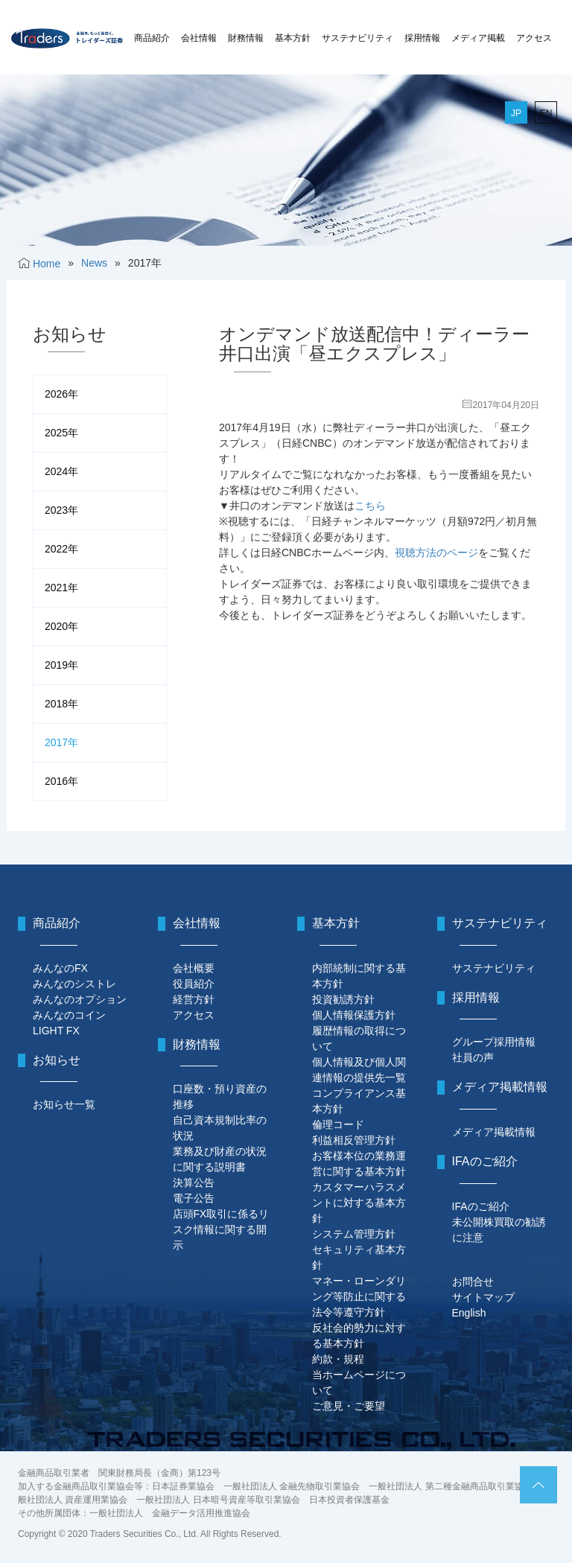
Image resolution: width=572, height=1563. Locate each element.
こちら (370, 506)
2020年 (61, 626)
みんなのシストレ (74, 984)
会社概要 (193, 968)
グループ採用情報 (494, 1042)
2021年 (61, 587)
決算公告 (193, 1182)
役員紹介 (193, 984)
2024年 (61, 471)
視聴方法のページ (436, 552)
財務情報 (246, 38)
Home (46, 264)
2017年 (61, 742)
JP (516, 113)
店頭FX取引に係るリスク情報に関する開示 (221, 1229)
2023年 (61, 510)
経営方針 (193, 999)
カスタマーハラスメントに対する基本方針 (359, 1202)
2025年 (61, 433)
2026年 (61, 394)
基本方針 (293, 38)
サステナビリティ (357, 38)
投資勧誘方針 (343, 999)
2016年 (61, 781)
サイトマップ (483, 1297)
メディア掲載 (478, 38)
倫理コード (338, 1124)
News (94, 263)
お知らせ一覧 (64, 1104)
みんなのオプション (80, 999)
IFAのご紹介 (480, 1206)
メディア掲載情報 (494, 1132)
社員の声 (473, 1057)
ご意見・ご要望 (348, 1406)
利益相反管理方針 (353, 1140)
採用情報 (422, 38)
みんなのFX (60, 968)
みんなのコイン (69, 1015)
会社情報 (199, 38)
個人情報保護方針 (353, 1015)
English (469, 1313)
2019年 (61, 665)
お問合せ (473, 1281)
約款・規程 (338, 1359)
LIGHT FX (56, 1031)
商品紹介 (152, 38)
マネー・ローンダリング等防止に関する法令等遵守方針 (359, 1296)
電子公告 (193, 1198)
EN (546, 113)
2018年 (61, 704)
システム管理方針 (353, 1234)
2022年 (61, 549)
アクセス (534, 38)
